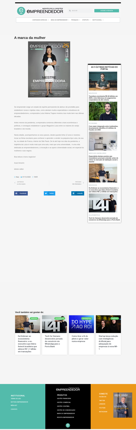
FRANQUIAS (75, 20)
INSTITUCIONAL (98, 20)
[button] (21, 193)
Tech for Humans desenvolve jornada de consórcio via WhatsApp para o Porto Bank (54, 341)
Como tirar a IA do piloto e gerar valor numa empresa (80, 338)
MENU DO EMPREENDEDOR (60, 20)
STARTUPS (86, 20)
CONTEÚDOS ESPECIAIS (40, 20)
